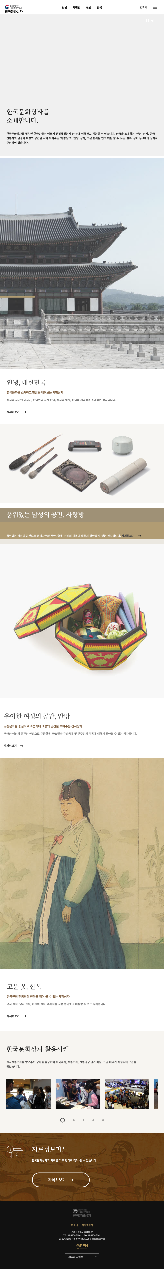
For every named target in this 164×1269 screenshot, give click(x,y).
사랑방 (76, 7)
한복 (99, 7)
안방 (88, 7)
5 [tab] (103, 1120)
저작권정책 (87, 1225)
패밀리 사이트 (75, 1257)
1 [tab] (62, 1120)
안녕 (64, 7)
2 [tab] (74, 1120)
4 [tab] (93, 1120)
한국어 (143, 7)
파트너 (74, 1225)
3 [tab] (83, 1120)
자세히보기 (14, 1016)
